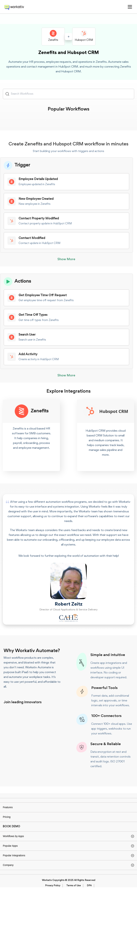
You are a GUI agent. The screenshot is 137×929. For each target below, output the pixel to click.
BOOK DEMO (11, 846)
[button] (130, 7)
